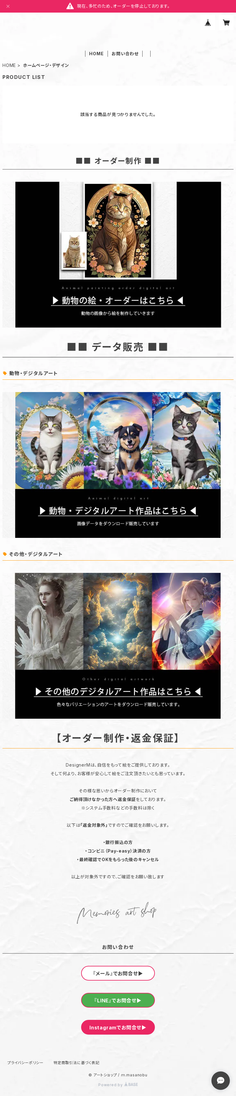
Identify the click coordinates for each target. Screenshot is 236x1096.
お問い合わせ (125, 53)
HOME (96, 53)
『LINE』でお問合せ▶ (118, 1000)
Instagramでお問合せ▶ (118, 1027)
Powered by (118, 1084)
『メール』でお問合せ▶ (118, 973)
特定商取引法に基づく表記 (76, 1062)
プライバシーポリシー (25, 1062)
